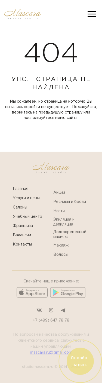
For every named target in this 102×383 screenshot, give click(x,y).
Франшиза (23, 231)
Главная (20, 194)
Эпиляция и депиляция (64, 230)
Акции (59, 200)
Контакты (22, 249)
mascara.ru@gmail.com (51, 362)
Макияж (61, 253)
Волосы (60, 262)
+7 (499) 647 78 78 (51, 330)
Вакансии (22, 240)
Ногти (59, 219)
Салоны (20, 212)
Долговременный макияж (69, 242)
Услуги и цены (26, 203)
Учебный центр (27, 221)
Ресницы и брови (69, 210)
